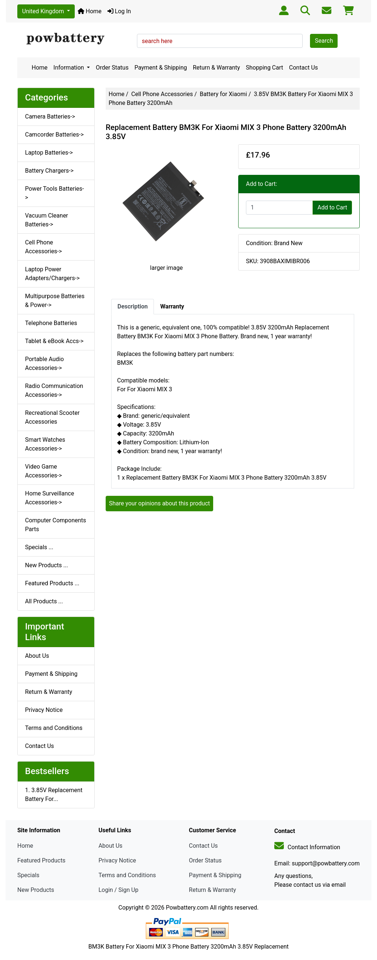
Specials (28, 875)
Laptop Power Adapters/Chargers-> (52, 274)
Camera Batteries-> (50, 116)
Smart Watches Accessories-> (45, 444)
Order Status (112, 67)
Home (90, 11)
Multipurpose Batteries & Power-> (55, 300)
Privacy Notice (44, 709)
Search (324, 40)
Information (69, 67)
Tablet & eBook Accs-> (54, 341)
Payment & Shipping (160, 67)
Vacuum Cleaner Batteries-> (46, 220)
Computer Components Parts (55, 525)
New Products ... (46, 565)
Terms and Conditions (53, 727)
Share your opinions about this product (159, 503)
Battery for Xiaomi (223, 94)
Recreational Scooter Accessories (52, 417)
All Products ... (44, 601)
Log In (119, 11)
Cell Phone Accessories (162, 94)
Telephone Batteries (51, 323)
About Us (37, 655)
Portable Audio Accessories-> (44, 363)
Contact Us (303, 67)
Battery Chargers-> (49, 170)
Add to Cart (332, 207)
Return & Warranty (216, 67)
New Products (35, 889)
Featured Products (41, 860)
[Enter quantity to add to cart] (279, 208)
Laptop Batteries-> (49, 152)
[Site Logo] (74, 39)
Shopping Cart (264, 67)
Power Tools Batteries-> (54, 193)
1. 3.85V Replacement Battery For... (53, 794)
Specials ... (39, 547)
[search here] (220, 41)
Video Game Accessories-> (43, 471)
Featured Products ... (52, 583)
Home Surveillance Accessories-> (49, 498)
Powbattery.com (187, 907)
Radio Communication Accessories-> (54, 390)
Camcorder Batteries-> (54, 134)
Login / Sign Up (118, 889)
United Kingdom (44, 11)
